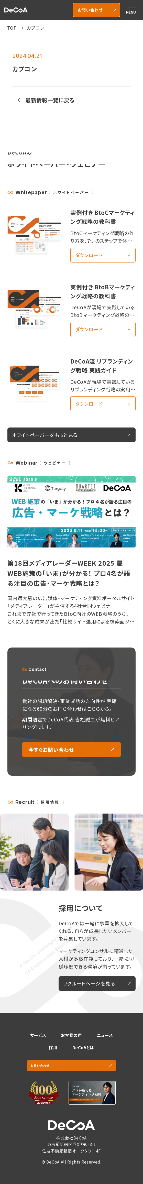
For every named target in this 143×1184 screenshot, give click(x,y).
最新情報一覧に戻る (49, 100)
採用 (53, 1047)
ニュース (105, 1035)
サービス (38, 1035)
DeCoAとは (83, 1047)
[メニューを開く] (130, 10)
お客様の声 (71, 1035)
